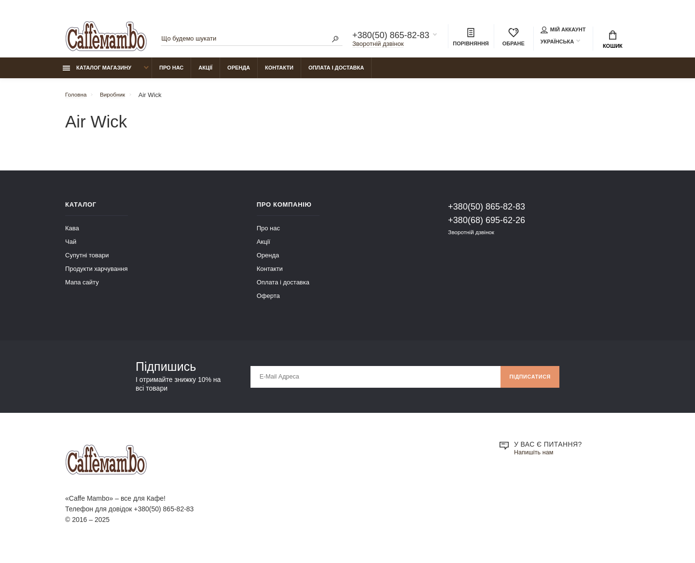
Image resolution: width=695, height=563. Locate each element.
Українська (557, 43)
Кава (72, 233)
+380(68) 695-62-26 (486, 225)
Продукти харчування (96, 274)
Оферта (268, 301)
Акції (205, 73)
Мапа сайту (82, 287)
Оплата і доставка (336, 73)
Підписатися (527, 382)
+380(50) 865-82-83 (391, 37)
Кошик (613, 41)
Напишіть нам (535, 458)
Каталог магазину (97, 73)
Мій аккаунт (563, 31)
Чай (70, 247)
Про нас (171, 73)
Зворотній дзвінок (377, 45)
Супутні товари (87, 260)
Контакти (279, 73)
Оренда (238, 73)
